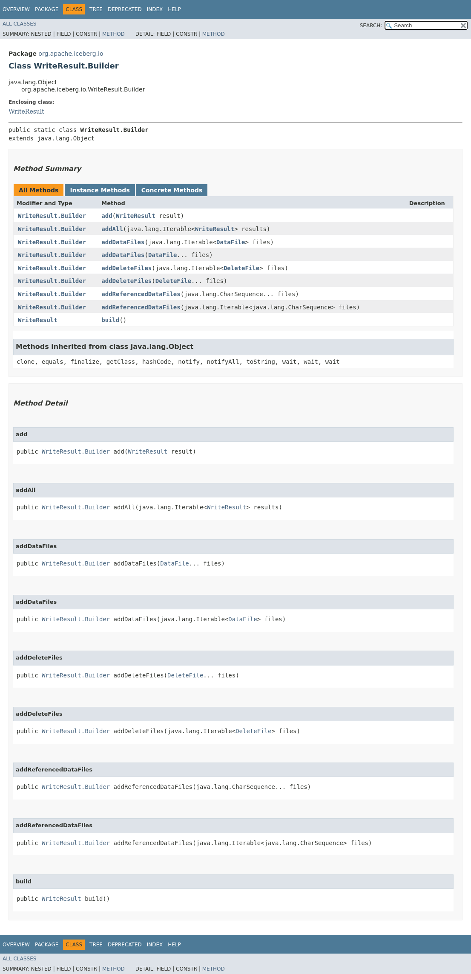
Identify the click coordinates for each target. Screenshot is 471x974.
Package (46, 9)
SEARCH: (371, 26)
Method (113, 34)
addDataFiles (122, 242)
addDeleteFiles (126, 268)
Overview (16, 9)
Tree (96, 9)
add (106, 215)
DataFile (230, 242)
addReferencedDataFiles (140, 294)
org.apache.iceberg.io (70, 53)
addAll (112, 229)
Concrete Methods (172, 190)
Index (155, 9)
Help (174, 9)
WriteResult (26, 111)
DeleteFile (241, 268)
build (110, 320)
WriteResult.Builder (52, 215)
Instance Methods (99, 190)
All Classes (19, 24)
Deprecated (125, 9)
